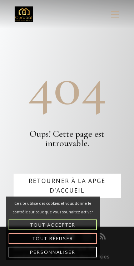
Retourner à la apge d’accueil (67, 185)
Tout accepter (52, 225)
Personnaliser (52, 252)
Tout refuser (53, 238)
